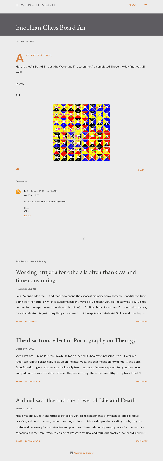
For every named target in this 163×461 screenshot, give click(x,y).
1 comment (31, 321)
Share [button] (140, 170)
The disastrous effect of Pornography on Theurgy (76, 340)
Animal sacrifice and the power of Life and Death (76, 400)
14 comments (32, 441)
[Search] (133, 5)
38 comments (32, 381)
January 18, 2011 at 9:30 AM (44, 191)
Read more (142, 321)
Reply (27, 215)
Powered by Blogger (81, 453)
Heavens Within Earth (36, 5)
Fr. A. (26, 191)
